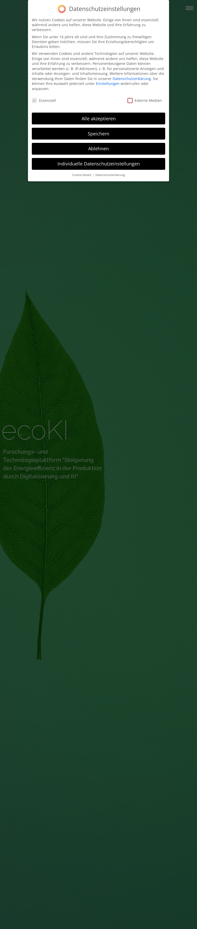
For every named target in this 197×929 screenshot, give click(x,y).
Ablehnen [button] (98, 148)
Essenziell (44, 100)
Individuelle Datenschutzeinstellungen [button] (98, 164)
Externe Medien (144, 100)
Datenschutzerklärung (132, 78)
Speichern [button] (98, 134)
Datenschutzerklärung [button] (110, 175)
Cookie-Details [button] (82, 175)
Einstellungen (108, 83)
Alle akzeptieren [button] (99, 118)
